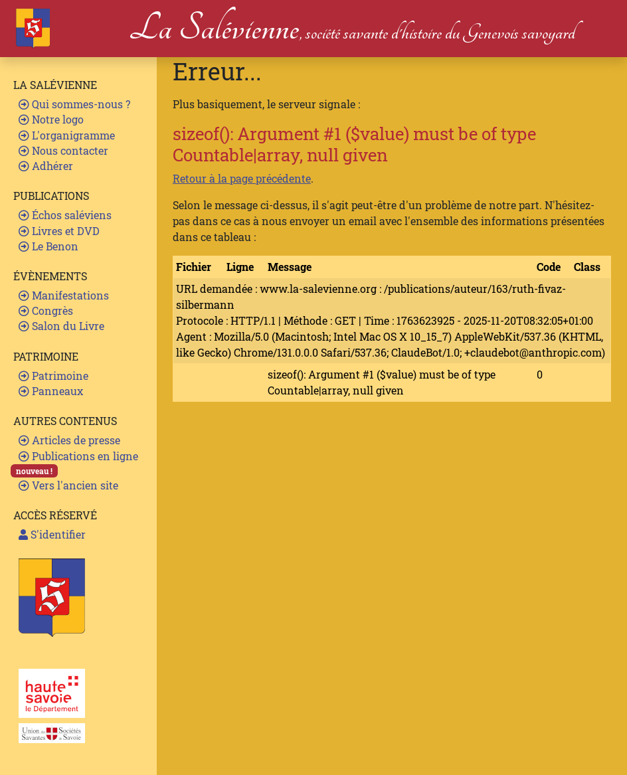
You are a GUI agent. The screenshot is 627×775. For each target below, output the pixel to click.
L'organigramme (67, 135)
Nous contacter (63, 150)
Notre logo (51, 119)
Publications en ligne (78, 456)
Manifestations (64, 295)
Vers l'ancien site (68, 485)
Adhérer (46, 166)
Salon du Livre (61, 326)
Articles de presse (69, 440)
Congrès (46, 310)
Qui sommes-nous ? (74, 104)
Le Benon (48, 246)
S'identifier (52, 534)
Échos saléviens (65, 215)
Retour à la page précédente (242, 178)
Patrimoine (53, 376)
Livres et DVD (59, 231)
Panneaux (51, 391)
